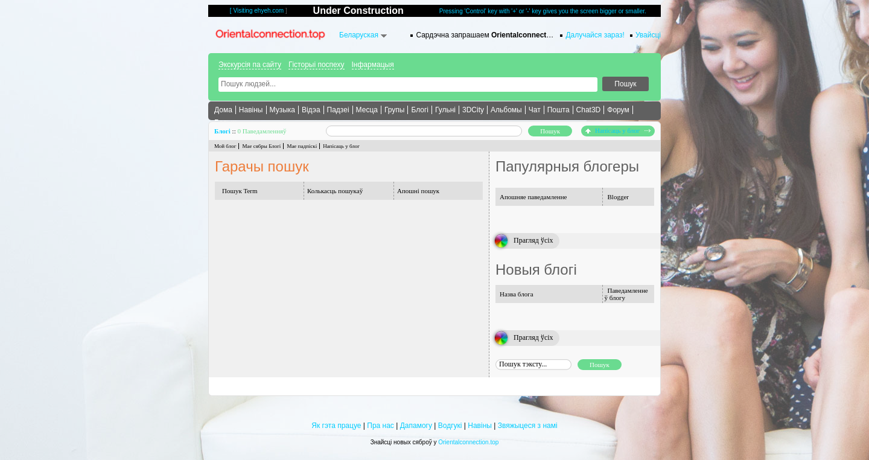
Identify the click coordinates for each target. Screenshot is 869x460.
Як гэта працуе (336, 425)
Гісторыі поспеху (316, 64)
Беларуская (358, 35)
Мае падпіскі (302, 146)
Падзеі (338, 110)
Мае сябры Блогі (261, 146)
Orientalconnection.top (468, 442)
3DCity (473, 110)
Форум (618, 110)
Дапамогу (416, 425)
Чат (535, 110)
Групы (394, 110)
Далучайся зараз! (595, 35)
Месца (367, 110)
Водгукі (450, 425)
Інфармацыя (373, 64)
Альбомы (506, 110)
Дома (223, 110)
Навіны (251, 110)
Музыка (282, 110)
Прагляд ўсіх (533, 240)
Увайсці (648, 35)
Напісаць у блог (618, 130)
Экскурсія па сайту (249, 64)
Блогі (419, 110)
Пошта (558, 110)
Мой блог (225, 146)
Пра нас (380, 425)
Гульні (445, 110)
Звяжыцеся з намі (528, 425)
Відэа (311, 110)
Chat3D (588, 110)
